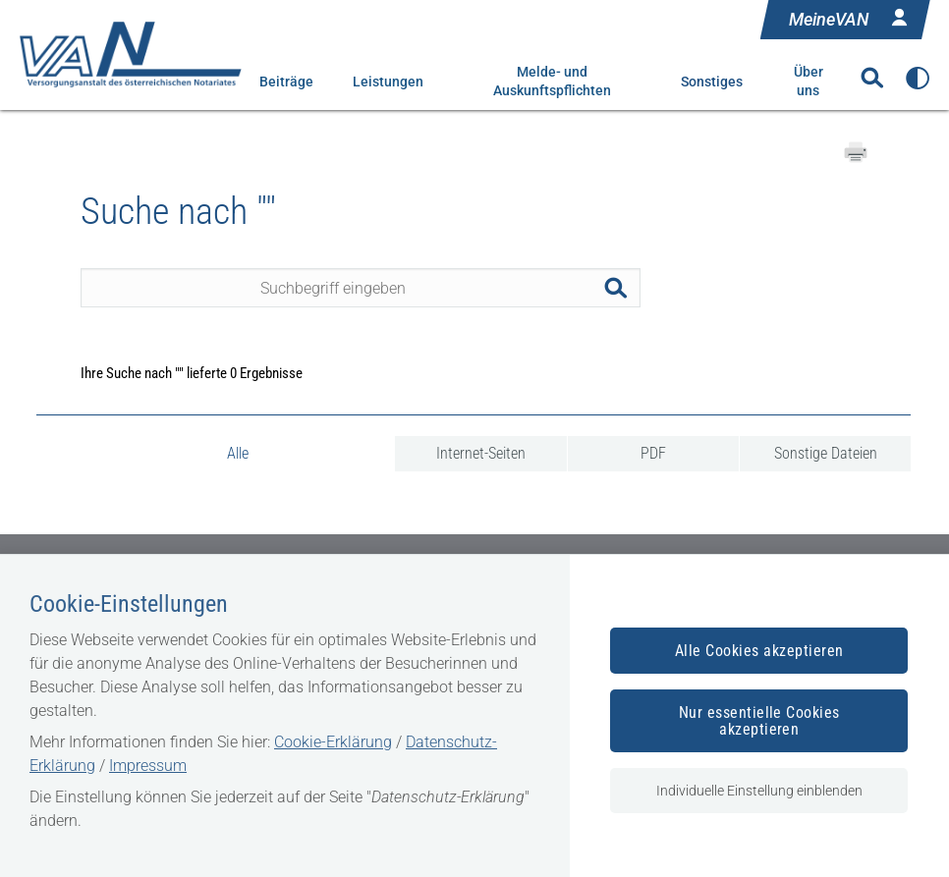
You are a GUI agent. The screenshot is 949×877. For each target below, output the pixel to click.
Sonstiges (712, 81)
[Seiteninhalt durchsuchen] (361, 287)
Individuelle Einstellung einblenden (759, 790)
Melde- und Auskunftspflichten (552, 81)
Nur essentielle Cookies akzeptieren (759, 721)
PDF (653, 453)
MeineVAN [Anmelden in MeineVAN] (850, 17)
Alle (238, 453)
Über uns (808, 81)
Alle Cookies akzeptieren (759, 650)
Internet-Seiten (481, 453)
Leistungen (388, 81)
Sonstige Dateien (825, 453)
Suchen (621, 288)
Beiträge (286, 81)
